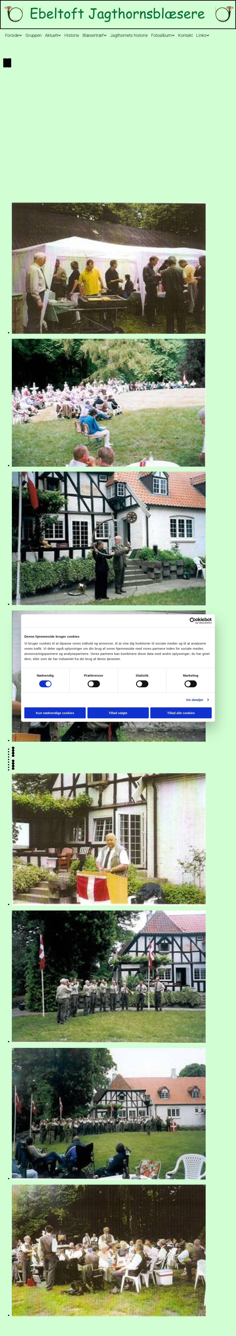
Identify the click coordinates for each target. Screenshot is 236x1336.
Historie (71, 35)
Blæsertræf (93, 35)
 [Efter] (9, 62)
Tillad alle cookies (181, 713)
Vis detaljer (194, 700)
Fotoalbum (161, 35)
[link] (13, 34)
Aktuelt (51, 35)
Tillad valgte (118, 713)
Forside (12, 35)
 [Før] (5, 62)
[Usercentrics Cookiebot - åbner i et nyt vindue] (193, 621)
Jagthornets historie (129, 35)
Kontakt (185, 35)
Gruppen (33, 35)
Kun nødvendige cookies (55, 713)
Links (201, 35)
